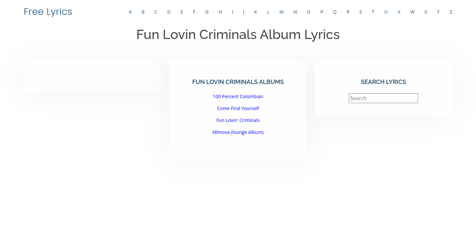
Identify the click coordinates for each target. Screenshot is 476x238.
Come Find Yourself (238, 108)
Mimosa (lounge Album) (238, 132)
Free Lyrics (48, 11)
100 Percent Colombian (238, 96)
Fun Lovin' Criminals (238, 120)
